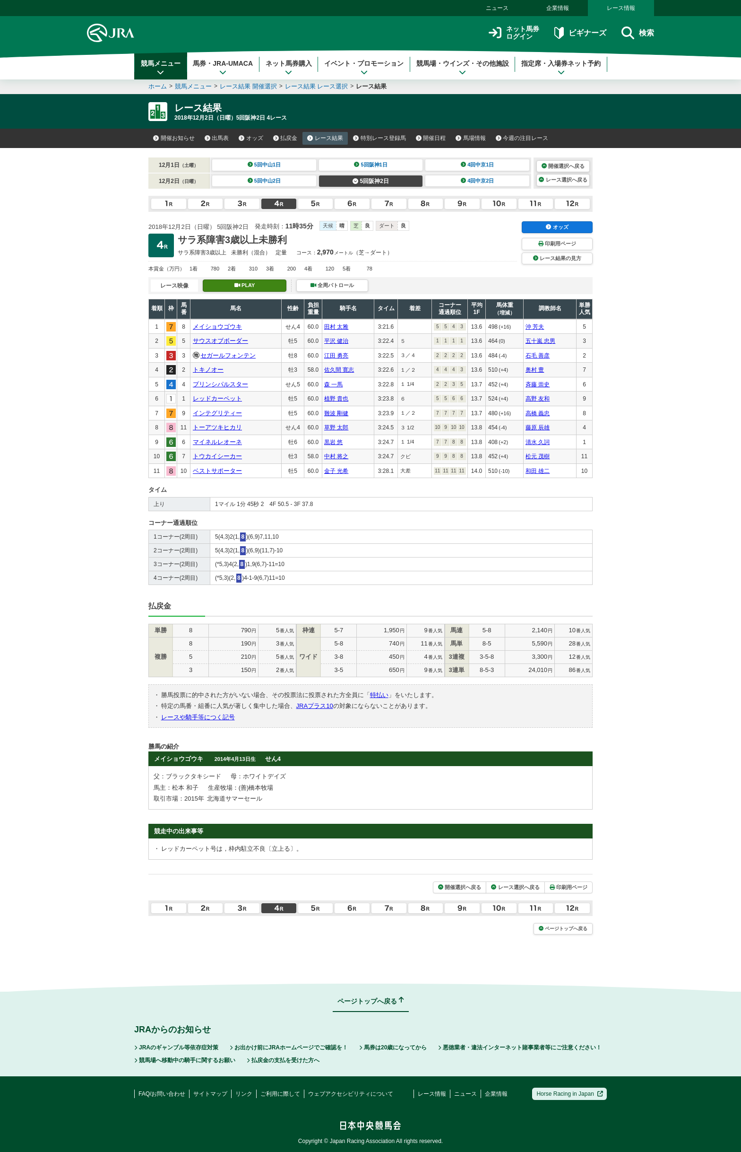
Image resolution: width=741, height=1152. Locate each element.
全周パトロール (332, 285)
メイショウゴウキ (217, 326)
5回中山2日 (264, 180)
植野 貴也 (336, 398)
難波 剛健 (336, 413)
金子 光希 (336, 471)
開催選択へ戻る (563, 166)
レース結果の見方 (557, 258)
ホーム (157, 86)
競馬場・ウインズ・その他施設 (462, 68)
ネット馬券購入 (289, 68)
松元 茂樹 (538, 456)
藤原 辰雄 (538, 427)
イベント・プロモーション (364, 68)
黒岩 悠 (333, 442)
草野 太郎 (336, 427)
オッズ (251, 138)
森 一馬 (333, 384)
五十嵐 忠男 (540, 341)
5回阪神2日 (371, 181)
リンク (243, 1094)
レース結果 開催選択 (248, 86)
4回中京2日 (477, 180)
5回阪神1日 (371, 164)
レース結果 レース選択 (316, 86)
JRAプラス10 (314, 705)
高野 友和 (538, 398)
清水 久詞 (538, 442)
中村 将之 (336, 456)
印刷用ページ (557, 243)
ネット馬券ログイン (514, 33)
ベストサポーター (217, 470)
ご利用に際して (280, 1094)
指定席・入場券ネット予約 (561, 68)
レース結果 (325, 138)
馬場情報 (471, 138)
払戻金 (285, 138)
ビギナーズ (580, 33)
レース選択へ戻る (563, 180)
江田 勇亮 (336, 355)
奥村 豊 (535, 370)
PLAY (244, 285)
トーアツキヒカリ (217, 427)
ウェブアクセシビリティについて (350, 1094)
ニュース (497, 8)
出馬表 (217, 138)
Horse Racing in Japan (569, 1094)
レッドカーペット (217, 398)
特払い (379, 694)
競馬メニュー (161, 68)
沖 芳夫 (535, 326)
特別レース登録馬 (379, 138)
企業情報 (557, 8)
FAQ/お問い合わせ (161, 1094)
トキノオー (208, 369)
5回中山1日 (264, 164)
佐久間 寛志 (339, 370)
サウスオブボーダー (220, 340)
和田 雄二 (538, 471)
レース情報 (621, 8)
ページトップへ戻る (563, 928)
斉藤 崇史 (538, 384)
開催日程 (431, 138)
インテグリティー (217, 413)
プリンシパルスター (220, 384)
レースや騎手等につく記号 (198, 717)
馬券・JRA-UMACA (223, 68)
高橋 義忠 (538, 413)
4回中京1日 (477, 164)
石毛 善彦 (538, 355)
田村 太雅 (336, 326)
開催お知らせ (174, 138)
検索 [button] (637, 32)
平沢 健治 (336, 341)
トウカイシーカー (217, 456)
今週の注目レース (522, 138)
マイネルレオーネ (217, 441)
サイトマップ (210, 1094)
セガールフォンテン (228, 355)
